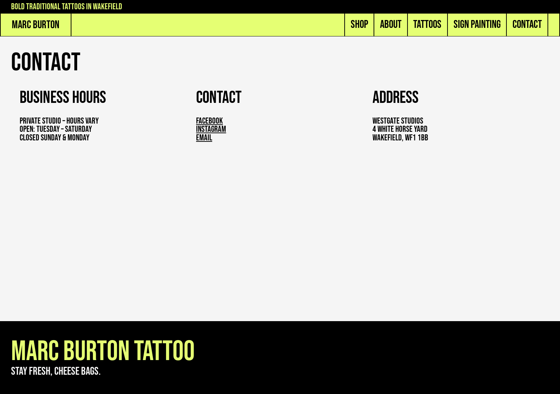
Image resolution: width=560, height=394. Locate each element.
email (204, 138)
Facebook (209, 121)
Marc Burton (35, 24)
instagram (211, 129)
